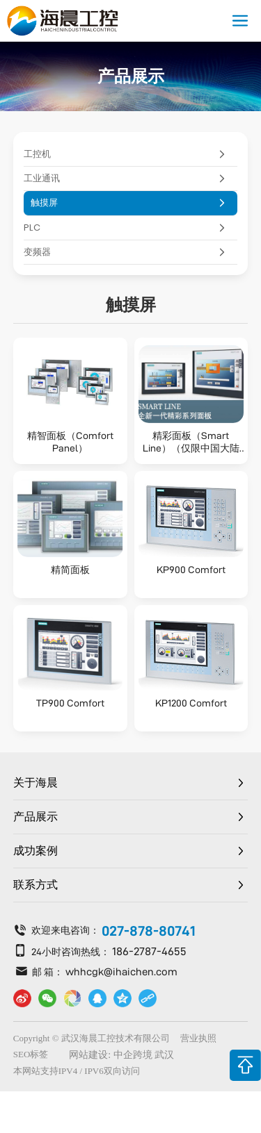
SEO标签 (31, 1054)
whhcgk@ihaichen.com (121, 971)
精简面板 (70, 569)
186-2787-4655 (149, 951)
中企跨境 (132, 1055)
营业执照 (198, 1038)
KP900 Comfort (191, 569)
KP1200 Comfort (191, 703)
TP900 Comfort (70, 703)
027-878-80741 (149, 930)
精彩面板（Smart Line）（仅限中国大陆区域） (191, 448)
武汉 (164, 1055)
